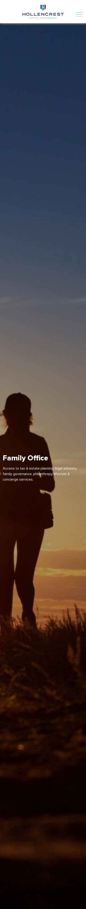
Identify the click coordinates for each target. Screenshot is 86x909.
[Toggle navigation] (79, 11)
